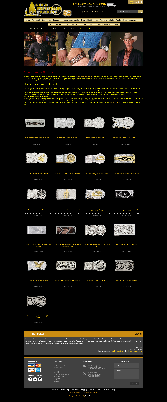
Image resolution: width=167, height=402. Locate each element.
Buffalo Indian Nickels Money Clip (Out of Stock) (97, 245)
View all (138, 334)
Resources (106, 390)
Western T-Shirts (107, 20)
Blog (116, 24)
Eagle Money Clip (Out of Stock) (38, 280)
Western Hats (121, 20)
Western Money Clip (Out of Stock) (126, 244)
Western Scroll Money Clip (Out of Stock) (67, 280)
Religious (57, 379)
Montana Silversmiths (70, 20)
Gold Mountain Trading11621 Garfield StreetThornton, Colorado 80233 (96, 367)
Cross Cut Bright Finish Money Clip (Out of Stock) (38, 245)
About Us (55, 390)
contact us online (115, 102)
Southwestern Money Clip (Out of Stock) (126, 173)
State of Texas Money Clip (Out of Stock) (67, 173)
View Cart (136, 2)
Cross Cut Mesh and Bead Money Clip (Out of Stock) (126, 209)
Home (27, 20)
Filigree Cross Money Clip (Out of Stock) (38, 209)
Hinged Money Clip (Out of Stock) (96, 137)
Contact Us (64, 390)
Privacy (98, 390)
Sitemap (56, 381)
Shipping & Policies (87, 390)
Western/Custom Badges (82, 24)
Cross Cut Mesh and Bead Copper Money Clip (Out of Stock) (68, 245)
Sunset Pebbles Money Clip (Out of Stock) (37, 137)
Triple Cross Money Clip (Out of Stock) (68, 209)
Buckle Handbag (117, 351)
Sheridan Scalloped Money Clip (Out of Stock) (38, 316)
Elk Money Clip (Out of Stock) (38, 173)
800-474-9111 (94, 11)
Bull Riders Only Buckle (134, 351)
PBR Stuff (35, 20)
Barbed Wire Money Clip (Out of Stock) (125, 137)
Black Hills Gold (103, 24)
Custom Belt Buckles (50, 20)
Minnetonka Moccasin (59, 24)
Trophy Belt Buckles (89, 20)
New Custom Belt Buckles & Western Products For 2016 (51, 29)
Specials (132, 20)
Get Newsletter (74, 390)
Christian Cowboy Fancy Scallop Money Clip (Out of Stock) (97, 209)
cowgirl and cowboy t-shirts (84, 76)
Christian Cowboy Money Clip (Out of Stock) (97, 174)
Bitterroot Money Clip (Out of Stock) (126, 280)
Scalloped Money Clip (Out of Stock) (67, 137)
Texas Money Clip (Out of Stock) (97, 280)
